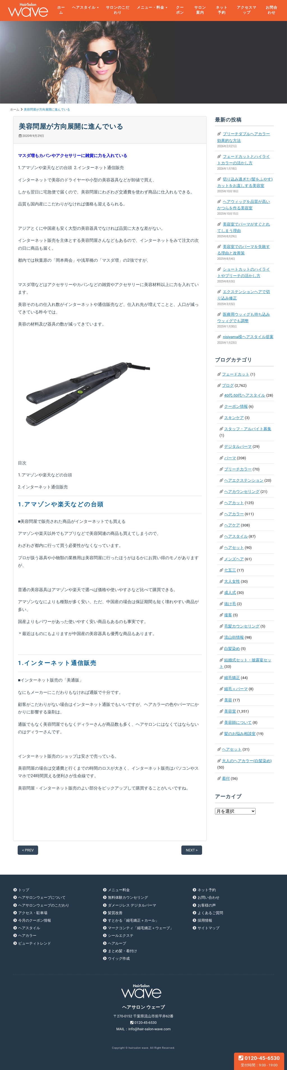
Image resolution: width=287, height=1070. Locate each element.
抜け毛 (230, 603)
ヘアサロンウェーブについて (42, 897)
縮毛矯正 (232, 677)
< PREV (28, 850)
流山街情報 (234, 637)
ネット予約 (222, 10)
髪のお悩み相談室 (240, 733)
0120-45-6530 (259, 1061)
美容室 (230, 711)
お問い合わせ (208, 897)
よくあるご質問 (210, 913)
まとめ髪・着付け (122, 951)
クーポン (180, 10)
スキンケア (234, 417)
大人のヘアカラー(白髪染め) (247, 760)
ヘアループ (117, 943)
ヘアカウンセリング (242, 491)
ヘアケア (232, 525)
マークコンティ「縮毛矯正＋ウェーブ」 (140, 928)
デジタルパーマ (238, 446)
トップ (23, 890)
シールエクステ (120, 935)
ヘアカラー (234, 514)
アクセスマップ (246, 10)
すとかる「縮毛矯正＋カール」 (133, 920)
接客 (228, 615)
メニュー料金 (119, 890)
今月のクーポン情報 (34, 920)
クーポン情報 (236, 406)
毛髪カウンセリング (242, 626)
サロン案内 (200, 10)
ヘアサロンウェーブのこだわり (43, 905)
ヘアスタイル (84, 7)
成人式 (230, 592)
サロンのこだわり (117, 10)
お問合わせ (271, 10)
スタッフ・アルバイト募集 (247, 429)
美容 (228, 700)
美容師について (238, 722)
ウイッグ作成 (119, 958)
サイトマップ (208, 928)
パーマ (230, 458)
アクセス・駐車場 (32, 913)
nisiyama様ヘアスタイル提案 (248, 336)
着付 (226, 778)
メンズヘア (234, 559)
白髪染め (232, 648)
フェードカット (235, 374)
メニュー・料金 (150, 7)
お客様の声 (207, 905)
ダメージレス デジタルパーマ (132, 905)
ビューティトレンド (34, 943)
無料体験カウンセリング (128, 897)
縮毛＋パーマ (236, 689)
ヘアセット (234, 547)
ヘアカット (234, 502)
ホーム (61, 10)
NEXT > (192, 850)
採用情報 (205, 920)
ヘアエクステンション (243, 480)
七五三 (230, 570)
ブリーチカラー (238, 469)
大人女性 (232, 581)
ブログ (228, 385)
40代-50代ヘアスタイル (244, 395)
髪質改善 (115, 913)
